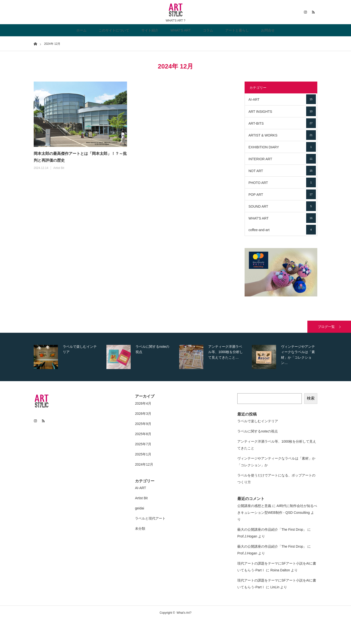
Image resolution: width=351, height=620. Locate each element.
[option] (69, 357)
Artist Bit (58, 168)
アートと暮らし (237, 30)
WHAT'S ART (282, 218)
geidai (139, 508)
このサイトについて (114, 30)
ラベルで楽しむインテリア (257, 421)
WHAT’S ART (180, 30)
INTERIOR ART (282, 159)
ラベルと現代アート (150, 518)
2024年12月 (144, 464)
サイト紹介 (149, 30)
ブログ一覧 (326, 327)
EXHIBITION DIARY (282, 147)
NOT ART (282, 170)
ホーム (81, 30)
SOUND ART (282, 206)
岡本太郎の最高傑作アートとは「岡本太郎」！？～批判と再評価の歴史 (80, 157)
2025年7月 (143, 444)
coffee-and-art (282, 229)
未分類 (140, 528)
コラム (208, 30)
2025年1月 (143, 454)
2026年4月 (143, 403)
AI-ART (282, 99)
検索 (311, 398)
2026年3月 (143, 414)
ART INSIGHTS (282, 111)
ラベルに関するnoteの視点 (257, 431)
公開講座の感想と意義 (254, 506)
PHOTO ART (282, 182)
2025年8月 (143, 434)
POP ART (282, 194)
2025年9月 (143, 424)
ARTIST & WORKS (282, 135)
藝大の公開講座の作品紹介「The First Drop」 (271, 529)
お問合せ (268, 30)
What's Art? (184, 612)
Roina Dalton (280, 570)
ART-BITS (282, 123)
